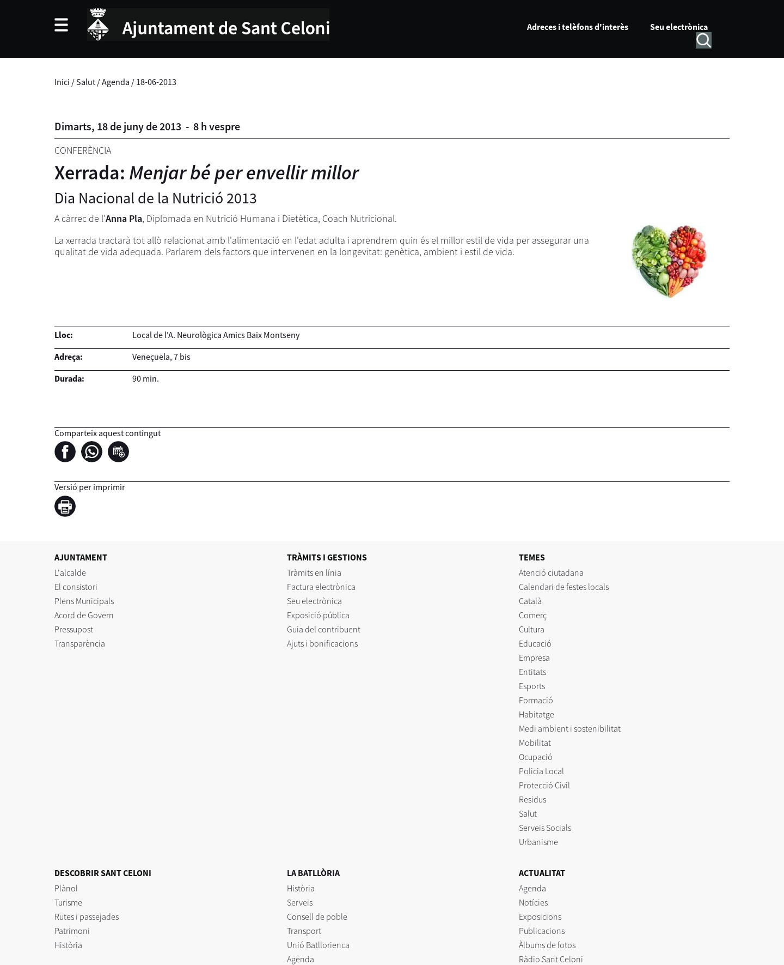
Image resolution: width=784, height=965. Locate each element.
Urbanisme (538, 841)
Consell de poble (317, 916)
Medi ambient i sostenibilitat (570, 728)
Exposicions (540, 916)
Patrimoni (72, 930)
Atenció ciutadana (551, 572)
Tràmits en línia (314, 572)
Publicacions (542, 930)
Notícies (533, 902)
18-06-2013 (156, 81)
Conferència (82, 150)
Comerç (533, 615)
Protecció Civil (544, 785)
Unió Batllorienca (318, 944)
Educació (535, 643)
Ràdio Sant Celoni (551, 959)
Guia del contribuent (323, 629)
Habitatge (536, 714)
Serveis (300, 902)
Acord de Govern (84, 615)
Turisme (68, 902)
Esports (532, 685)
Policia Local (541, 770)
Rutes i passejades (86, 916)
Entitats (532, 671)
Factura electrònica (321, 586)
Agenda (116, 81)
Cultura (531, 629)
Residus (532, 799)
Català (530, 600)
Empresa (534, 657)
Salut (85, 81)
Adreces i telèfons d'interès (577, 26)
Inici (62, 81)
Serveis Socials (545, 827)
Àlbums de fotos (547, 944)
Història (68, 944)
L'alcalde (70, 572)
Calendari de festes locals (564, 586)
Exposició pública (318, 615)
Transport (304, 930)
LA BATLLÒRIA (313, 872)
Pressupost (73, 629)
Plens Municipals (84, 600)
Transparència (79, 643)
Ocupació (536, 756)
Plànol (66, 888)
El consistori (75, 586)
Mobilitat (535, 742)
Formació (536, 700)
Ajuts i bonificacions (322, 643)
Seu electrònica (679, 26)
